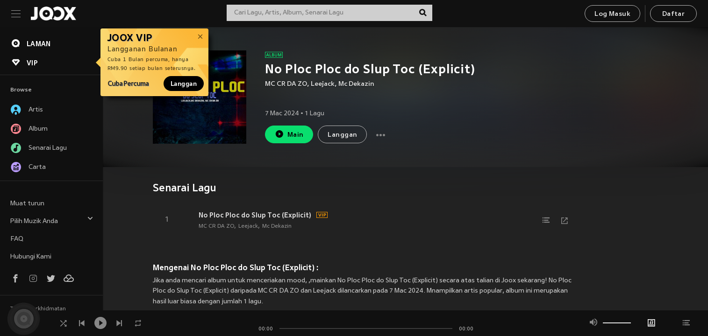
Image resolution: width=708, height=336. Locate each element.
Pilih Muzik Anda (51, 220)
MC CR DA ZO (286, 84)
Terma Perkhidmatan (38, 309)
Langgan (184, 83)
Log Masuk (612, 14)
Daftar (673, 14)
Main (289, 134)
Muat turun (27, 203)
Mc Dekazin (356, 84)
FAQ (16, 239)
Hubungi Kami (30, 256)
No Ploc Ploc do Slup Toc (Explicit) (255, 215)
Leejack (323, 84)
